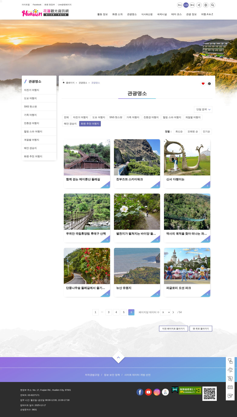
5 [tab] (124, 312)
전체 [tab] (66, 117)
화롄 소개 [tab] (117, 14)
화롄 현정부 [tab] (49, 4)
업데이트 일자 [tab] (27, 405)
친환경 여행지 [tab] (31, 123)
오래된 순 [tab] (193, 131)
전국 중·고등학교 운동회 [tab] (165, 392)
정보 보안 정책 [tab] (112, 375)
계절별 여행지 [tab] (31, 139)
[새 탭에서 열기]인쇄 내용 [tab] (209, 83)
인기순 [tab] (206, 131)
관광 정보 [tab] (191, 14)
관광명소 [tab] (132, 14)
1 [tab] (95, 312)
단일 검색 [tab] (201, 109)
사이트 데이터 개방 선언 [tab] (137, 375)
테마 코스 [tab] (176, 14)
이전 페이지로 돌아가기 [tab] (173, 328)
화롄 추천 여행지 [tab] (33, 156)
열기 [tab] (118, 357)
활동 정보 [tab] (102, 14)
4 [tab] (116, 312)
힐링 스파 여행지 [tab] (33, 131)
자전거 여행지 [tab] (31, 90)
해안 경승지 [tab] (30, 148)
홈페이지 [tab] (70, 82)
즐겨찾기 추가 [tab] (203, 83)
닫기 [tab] (212, 5)
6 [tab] (131, 312)
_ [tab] (22, 3)
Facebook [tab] (37, 4)
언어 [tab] (205, 5)
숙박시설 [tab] (162, 14)
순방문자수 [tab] (25, 409)
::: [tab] (1, 1)
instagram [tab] (156, 392)
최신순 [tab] (179, 131)
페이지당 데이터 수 (149, 312)
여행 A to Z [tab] (207, 14)
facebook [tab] (139, 392)
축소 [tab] (180, 5)
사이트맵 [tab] (26, 4)
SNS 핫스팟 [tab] (30, 106)
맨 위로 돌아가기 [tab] (201, 328)
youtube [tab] (148, 392)
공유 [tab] (199, 5)
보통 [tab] (186, 5)
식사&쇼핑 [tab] (147, 14)
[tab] (230, 361)
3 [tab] (108, 312)
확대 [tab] (192, 5)
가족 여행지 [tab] (30, 115)
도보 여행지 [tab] (30, 98)
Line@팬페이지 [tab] (64, 4)
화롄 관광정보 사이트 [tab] (45, 13)
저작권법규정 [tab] (92, 375)
